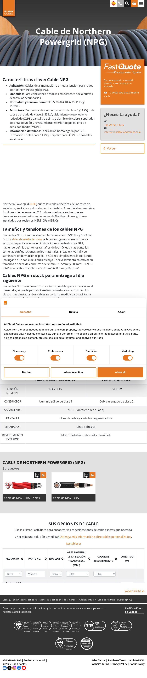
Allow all (120, 372)
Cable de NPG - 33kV (66, 499)
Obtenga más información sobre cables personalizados (95, 538)
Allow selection (73, 372)
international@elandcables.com (122, 132)
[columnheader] (13, 560)
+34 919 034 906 (12, 661)
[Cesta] (43, 476)
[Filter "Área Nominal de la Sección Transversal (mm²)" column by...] (77, 575)
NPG (33, 204)
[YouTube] (24, 668)
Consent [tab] (25, 311)
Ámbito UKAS (136, 661)
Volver (109, 148)
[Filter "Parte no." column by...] (35, 575)
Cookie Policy (137, 665)
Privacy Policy (119, 665)
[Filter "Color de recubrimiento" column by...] (104, 575)
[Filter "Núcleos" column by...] (56, 575)
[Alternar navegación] (141, 3)
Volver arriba (134, 592)
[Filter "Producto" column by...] (13, 575)
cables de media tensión (26, 239)
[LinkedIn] (5, 668)
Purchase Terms (117, 661)
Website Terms (100, 665)
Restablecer (73, 545)
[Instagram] (14, 668)
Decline (26, 372)
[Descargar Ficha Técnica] (37, 476)
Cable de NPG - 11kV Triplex (22, 499)
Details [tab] (73, 311)
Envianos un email (34, 661)
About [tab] (121, 311)
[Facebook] (19, 668)
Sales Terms (98, 661)
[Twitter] (9, 668)
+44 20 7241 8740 (114, 124)
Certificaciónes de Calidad (134, 611)
